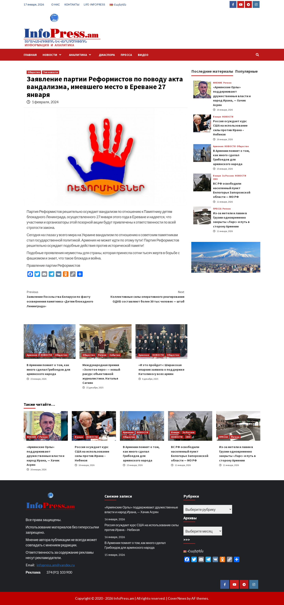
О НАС (55, 4)
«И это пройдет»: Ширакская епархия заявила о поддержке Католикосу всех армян (161, 369)
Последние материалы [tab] (212, 71)
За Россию (228, 176)
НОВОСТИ (53, 55)
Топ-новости (50, 72)
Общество (34, 72)
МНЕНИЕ (217, 83)
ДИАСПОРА (107, 55)
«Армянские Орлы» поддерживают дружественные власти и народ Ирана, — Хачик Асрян (232, 96)
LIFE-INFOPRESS (94, 4)
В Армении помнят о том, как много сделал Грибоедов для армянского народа (48, 369)
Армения (32, 354)
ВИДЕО (143, 55)
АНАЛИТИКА (81, 55)
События (115, 354)
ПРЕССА (126, 55)
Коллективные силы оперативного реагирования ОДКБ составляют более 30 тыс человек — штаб (145, 296)
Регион (102, 354)
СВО (215, 179)
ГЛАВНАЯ (30, 55)
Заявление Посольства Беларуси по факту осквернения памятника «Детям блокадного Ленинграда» (66, 298)
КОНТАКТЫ (71, 4)
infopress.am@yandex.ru (56, 565)
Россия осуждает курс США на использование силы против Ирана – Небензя (142, 527)
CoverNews (177, 598)
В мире (217, 117)
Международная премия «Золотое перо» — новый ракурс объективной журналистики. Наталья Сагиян (101, 374)
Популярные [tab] (246, 71)
